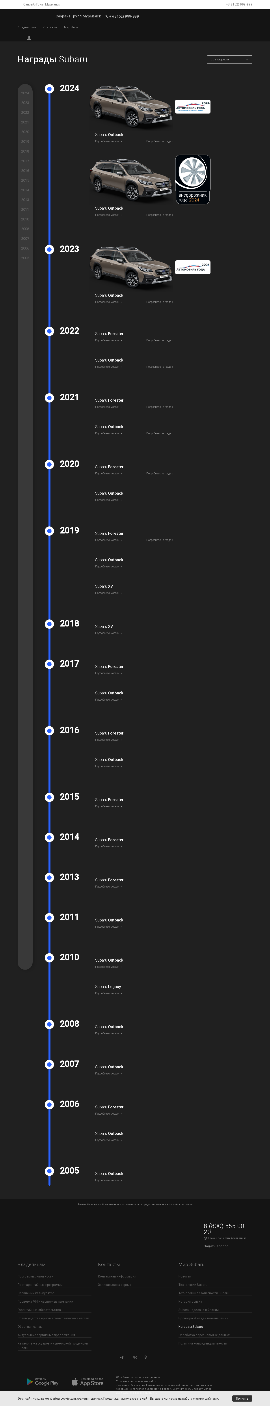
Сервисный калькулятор (36, 1293)
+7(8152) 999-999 (239, 4)
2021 (25, 122)
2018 (25, 151)
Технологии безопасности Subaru (204, 1293)
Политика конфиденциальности (203, 1343)
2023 (25, 103)
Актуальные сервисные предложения (46, 1335)
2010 (25, 219)
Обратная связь (30, 1326)
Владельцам (27, 27)
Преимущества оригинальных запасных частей (53, 1318)
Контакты (50, 27)
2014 (25, 190)
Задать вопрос (216, 1246)
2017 (25, 161)
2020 (25, 132)
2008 (25, 229)
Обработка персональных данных (204, 1335)
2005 (25, 258)
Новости (185, 1276)
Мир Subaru (72, 27)
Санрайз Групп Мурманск (41, 4)
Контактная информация (117, 1276)
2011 (25, 209)
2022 (25, 112)
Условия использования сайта (136, 1381)
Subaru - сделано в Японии (199, 1310)
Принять (242, 1398)
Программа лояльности (35, 1276)
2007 (25, 239)
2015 (25, 180)
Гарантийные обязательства (39, 1310)
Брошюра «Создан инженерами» (203, 1318)
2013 (25, 200)
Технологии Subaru (193, 1285)
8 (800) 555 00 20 (224, 1229)
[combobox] (229, 59)
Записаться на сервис (114, 1285)
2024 (25, 93)
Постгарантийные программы (40, 1285)
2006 (25, 248)
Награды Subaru (191, 1326)
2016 (25, 171)
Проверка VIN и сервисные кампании (45, 1301)
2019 (25, 142)
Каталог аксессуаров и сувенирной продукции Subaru (53, 1346)
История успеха (190, 1301)
